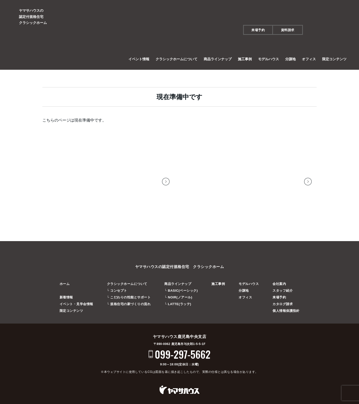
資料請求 (287, 30)
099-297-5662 (182, 353)
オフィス (309, 59)
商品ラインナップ (218, 59)
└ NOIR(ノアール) (178, 296)
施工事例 (245, 59)
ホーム (65, 282)
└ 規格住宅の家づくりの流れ (129, 303)
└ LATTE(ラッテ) (177, 303)
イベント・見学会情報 (76, 303)
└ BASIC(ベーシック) (181, 289)
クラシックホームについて (176, 59)
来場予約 (258, 30)
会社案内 (279, 282)
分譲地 (290, 59)
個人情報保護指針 (285, 309)
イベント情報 (138, 59)
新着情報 (66, 296)
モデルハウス (268, 59)
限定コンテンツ (334, 59)
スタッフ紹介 (282, 289)
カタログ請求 (282, 303)
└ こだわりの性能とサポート (129, 296)
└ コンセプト (117, 289)
